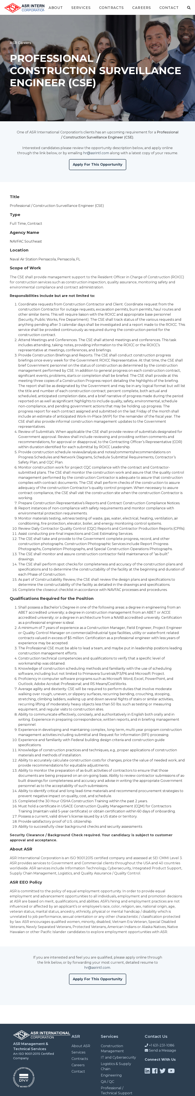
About (56, 8)
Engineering (111, 1075)
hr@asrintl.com (96, 153)
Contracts (111, 8)
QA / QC (107, 1082)
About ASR (81, 1046)
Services (81, 8)
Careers (141, 8)
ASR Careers (20, 43)
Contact (169, 8)
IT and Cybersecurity (118, 1057)
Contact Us (156, 1036)
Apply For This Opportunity (97, 164)
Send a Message (160, 1050)
